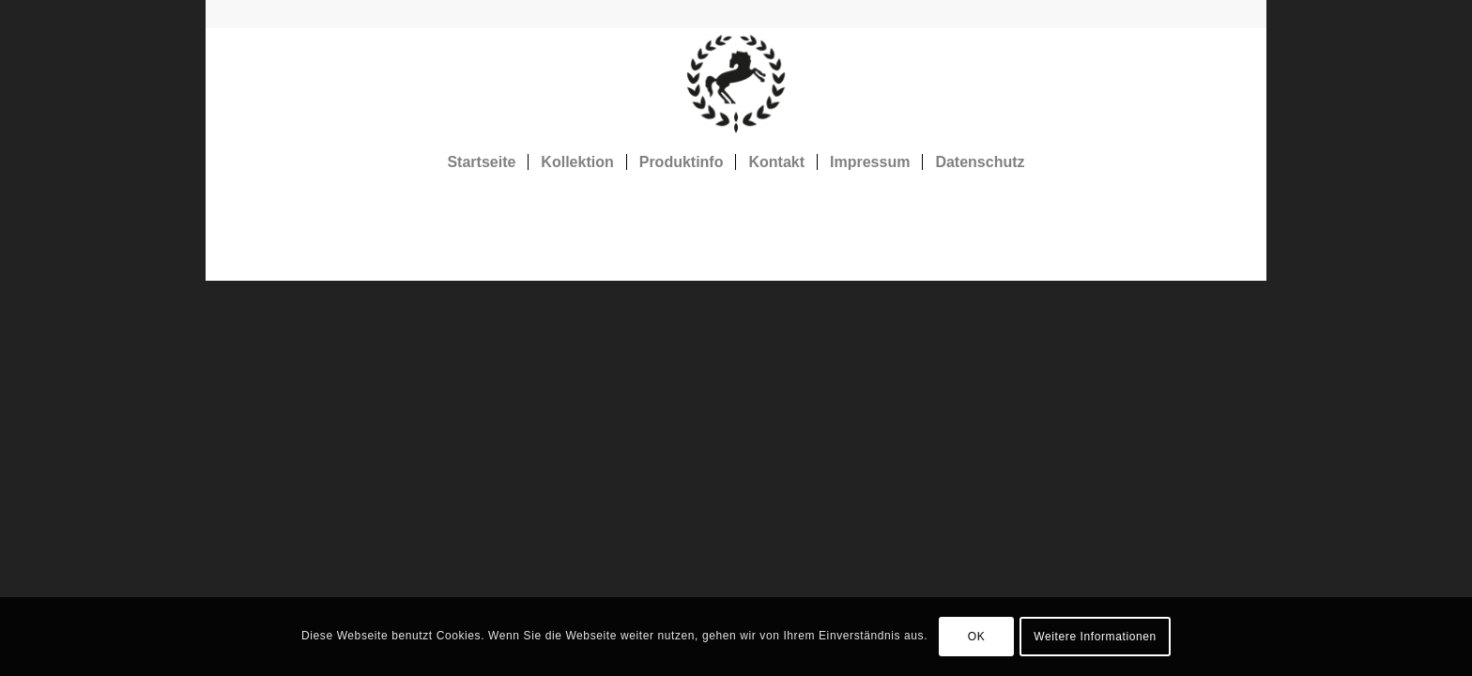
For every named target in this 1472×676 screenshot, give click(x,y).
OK (977, 636)
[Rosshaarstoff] (736, 83)
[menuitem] (481, 162)
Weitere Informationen (1095, 636)
